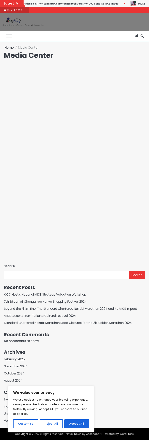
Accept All (76, 424)
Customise (25, 424)
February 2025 (14, 359)
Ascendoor (93, 434)
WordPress (127, 434)
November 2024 (16, 366)
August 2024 (13, 380)
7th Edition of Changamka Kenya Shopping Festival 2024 (45, 301)
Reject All (51, 424)
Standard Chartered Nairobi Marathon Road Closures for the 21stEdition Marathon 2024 (68, 323)
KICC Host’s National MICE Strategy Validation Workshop (45, 294)
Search (9, 266)
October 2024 (14, 373)
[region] (51, 409)
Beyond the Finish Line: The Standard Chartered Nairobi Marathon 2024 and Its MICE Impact (76, 3)
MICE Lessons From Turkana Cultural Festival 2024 (40, 316)
